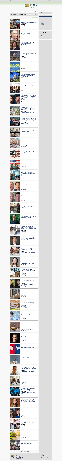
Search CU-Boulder (48, 460)
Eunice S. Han (23, 383)
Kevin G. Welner (25, 89)
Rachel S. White (31, 264)
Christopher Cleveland (24, 113)
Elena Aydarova (31, 220)
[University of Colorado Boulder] (46, 457)
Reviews (19, 0)
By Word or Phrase (42, 34)
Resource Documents (44, 29)
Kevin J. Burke (23, 155)
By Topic (41, 35)
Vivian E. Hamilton (24, 447)
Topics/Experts (33, 0)
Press (45, 0)
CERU (37, 0)
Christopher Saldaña (24, 101)
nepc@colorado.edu (18, 460)
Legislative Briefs (43, 21)
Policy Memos (43, 27)
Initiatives (23, 0)
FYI (42, 22)
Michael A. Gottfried (32, 340)
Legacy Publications (44, 28)
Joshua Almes (32, 113)
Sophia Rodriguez (31, 285)
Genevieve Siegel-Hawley (25, 437)
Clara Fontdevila (23, 394)
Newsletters (43, 23)
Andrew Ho (31, 242)
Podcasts (26, 0)
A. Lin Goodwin (32, 253)
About (40, 0)
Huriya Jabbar (32, 144)
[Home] (31, 6)
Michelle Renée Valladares (25, 88)
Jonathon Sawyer (32, 88)
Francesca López (32, 405)
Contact (43, 0)
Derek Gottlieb (23, 57)
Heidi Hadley (29, 155)
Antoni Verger (29, 394)
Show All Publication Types (44, 16)
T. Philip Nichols (23, 318)
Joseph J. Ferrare (33, 145)
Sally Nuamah (23, 275)
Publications (16, 0)
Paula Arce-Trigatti (31, 415)
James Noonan (23, 307)
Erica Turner (30, 101)
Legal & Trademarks (46, 459)
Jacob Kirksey (23, 286)
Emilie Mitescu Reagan (24, 253)
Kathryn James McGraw (32, 210)
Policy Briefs (43, 20)
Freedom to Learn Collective (25, 144)
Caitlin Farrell (23, 416)
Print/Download (35, 17)
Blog (29, 0)
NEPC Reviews (43, 19)
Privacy (50, 459)
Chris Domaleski (23, 232)
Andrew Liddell (23, 199)
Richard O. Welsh (24, 210)
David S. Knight (23, 79)
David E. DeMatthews (31, 330)
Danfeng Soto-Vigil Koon (25, 145)
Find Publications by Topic (14, 14)
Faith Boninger (30, 198)
